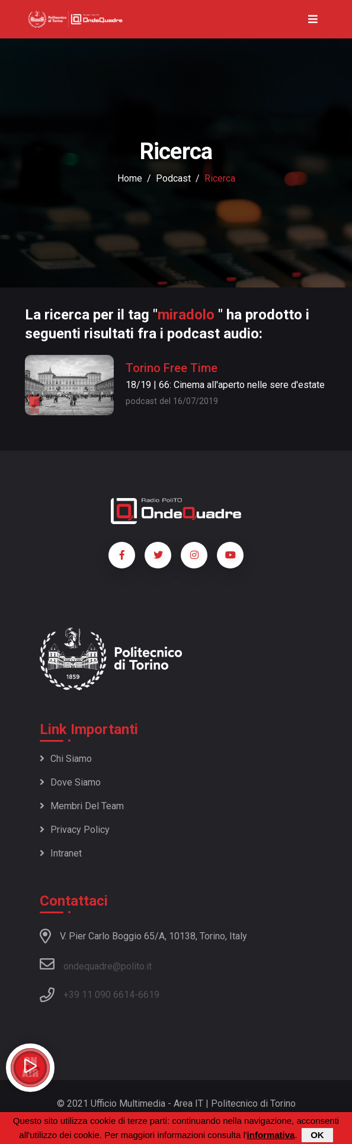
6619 (148, 994)
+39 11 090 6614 (99, 994)
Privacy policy (75, 829)
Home (129, 178)
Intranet (61, 853)
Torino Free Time (171, 368)
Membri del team (82, 806)
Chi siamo (66, 758)
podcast (173, 178)
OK (317, 1136)
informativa (271, 1136)
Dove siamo (70, 782)
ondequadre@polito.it (96, 964)
